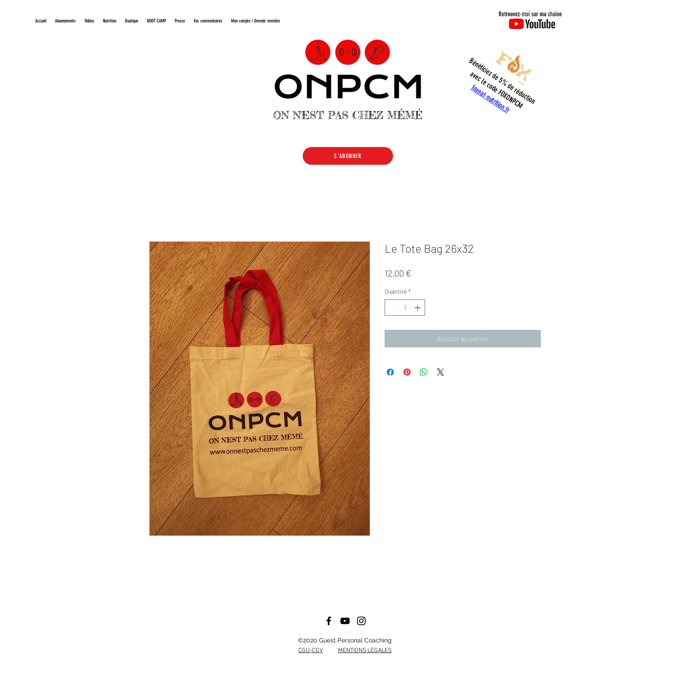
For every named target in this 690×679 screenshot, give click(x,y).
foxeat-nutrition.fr (491, 98)
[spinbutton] (405, 307)
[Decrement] (391, 307)
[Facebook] (328, 621)
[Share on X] (440, 372)
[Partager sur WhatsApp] (423, 372)
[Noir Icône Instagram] (361, 621)
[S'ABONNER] (348, 156)
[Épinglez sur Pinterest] (407, 372)
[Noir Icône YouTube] (345, 621)
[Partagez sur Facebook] (390, 372)
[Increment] (418, 307)
